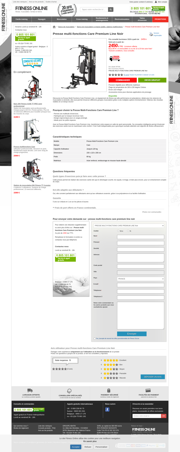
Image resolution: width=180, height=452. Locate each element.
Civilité (96, 231)
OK (164, 416)
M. (130, 231)
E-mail (96, 284)
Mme (121, 231)
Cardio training (22, 19)
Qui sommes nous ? (21, 426)
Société (96, 248)
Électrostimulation (122, 19)
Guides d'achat (51, 2)
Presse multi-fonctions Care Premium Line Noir (142, 27)
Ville (95, 271)
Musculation (62, 19)
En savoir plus (90, 441)
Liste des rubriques (20, 2)
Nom (95, 236)
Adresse (96, 254)
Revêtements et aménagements (102, 19)
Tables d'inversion (142, 19)
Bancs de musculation (66, 27)
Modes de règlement (21, 428)
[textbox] (140, 266)
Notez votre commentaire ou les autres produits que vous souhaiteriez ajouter (104, 305)
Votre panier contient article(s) (139, 2)
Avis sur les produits (36, 2)
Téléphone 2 (98, 296)
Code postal (98, 265)
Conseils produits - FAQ (46, 428)
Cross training (82, 19)
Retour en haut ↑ (137, 426)
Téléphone (97, 290)
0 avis (126, 75)
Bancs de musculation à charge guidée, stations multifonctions (100, 27)
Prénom (97, 242)
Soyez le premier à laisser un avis (142, 75)
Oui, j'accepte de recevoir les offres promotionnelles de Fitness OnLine (117, 338)
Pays (95, 278)
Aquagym (41, 19)
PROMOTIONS (160, 19)
